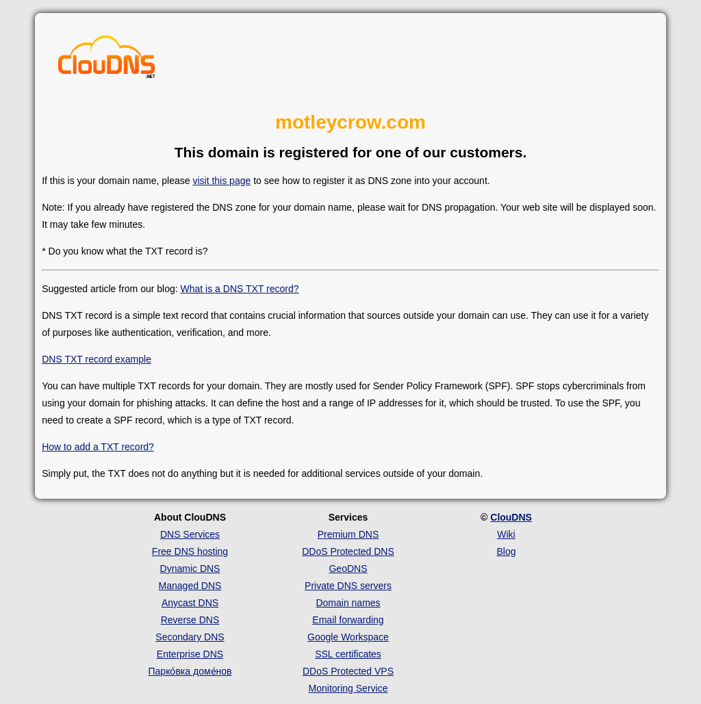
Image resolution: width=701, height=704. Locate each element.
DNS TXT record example (96, 359)
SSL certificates (348, 654)
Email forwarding (347, 619)
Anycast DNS (190, 602)
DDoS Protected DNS (348, 551)
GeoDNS (348, 568)
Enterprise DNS (190, 654)
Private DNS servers (348, 585)
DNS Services (190, 534)
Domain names (348, 602)
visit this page (221, 180)
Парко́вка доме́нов (190, 671)
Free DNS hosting (190, 551)
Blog (505, 551)
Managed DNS (190, 585)
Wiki (506, 534)
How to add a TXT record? (98, 446)
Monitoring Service (348, 688)
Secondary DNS (189, 636)
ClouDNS (511, 517)
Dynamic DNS (190, 568)
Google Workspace (348, 636)
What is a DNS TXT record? (240, 288)
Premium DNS (348, 534)
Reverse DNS (190, 619)
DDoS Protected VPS (348, 671)
